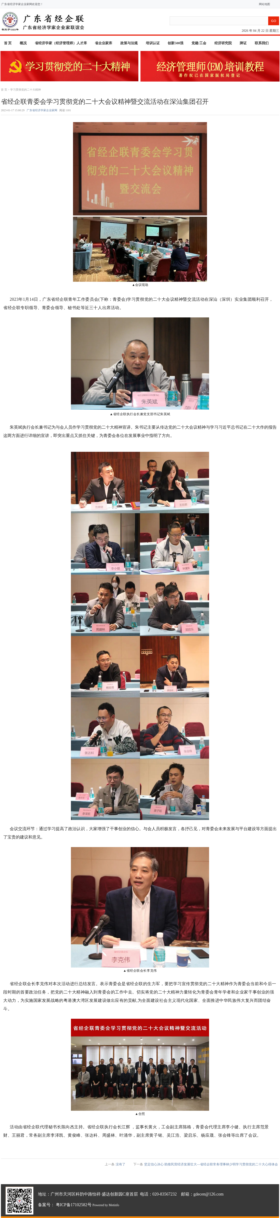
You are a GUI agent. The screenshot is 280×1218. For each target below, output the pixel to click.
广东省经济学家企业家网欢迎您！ (22, 4)
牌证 (243, 43)
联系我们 (262, 43)
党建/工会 (198, 43)
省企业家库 (103, 43)
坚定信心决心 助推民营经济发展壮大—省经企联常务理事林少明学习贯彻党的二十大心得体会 (211, 1164)
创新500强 (175, 43)
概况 (23, 43)
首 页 (8, 43)
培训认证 (153, 43)
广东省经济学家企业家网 (42, 110)
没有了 (120, 1164)
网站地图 (263, 4)
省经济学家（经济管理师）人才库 (61, 43)
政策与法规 (129, 43)
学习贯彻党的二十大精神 (25, 89)
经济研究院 (223, 43)
